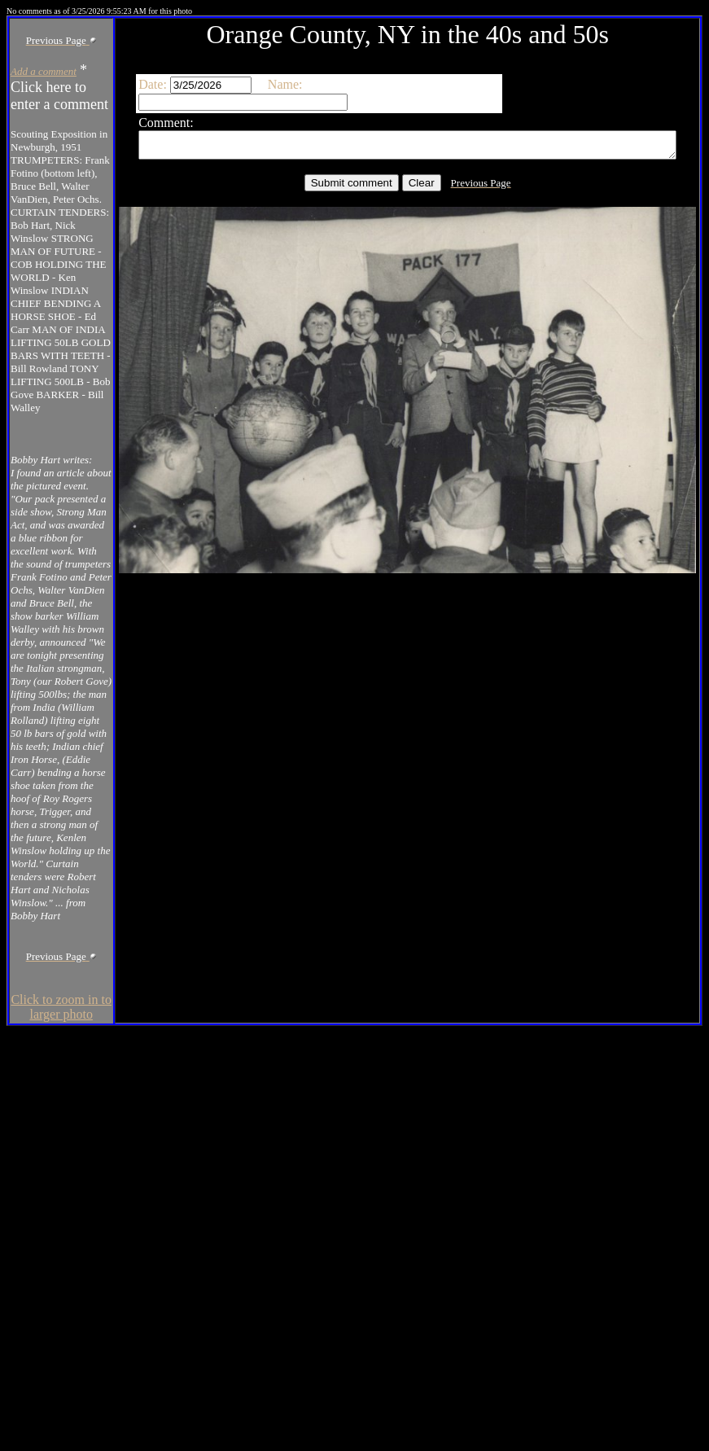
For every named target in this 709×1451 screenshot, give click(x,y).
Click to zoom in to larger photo (46, 1418)
